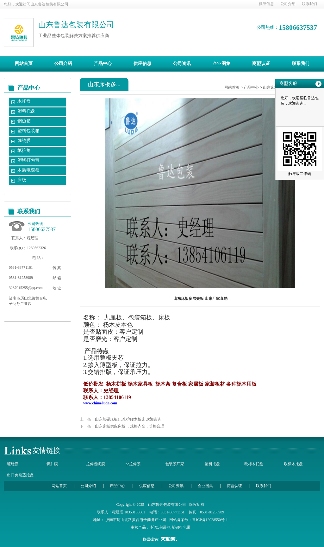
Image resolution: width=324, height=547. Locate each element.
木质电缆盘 (28, 170)
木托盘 (24, 101)
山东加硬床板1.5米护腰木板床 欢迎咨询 (128, 419)
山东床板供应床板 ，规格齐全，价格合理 (129, 426)
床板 (21, 179)
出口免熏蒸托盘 (20, 475)
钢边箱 (24, 121)
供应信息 (266, 4)
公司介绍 (288, 4)
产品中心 (103, 63)
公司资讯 (182, 63)
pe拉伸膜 (133, 464)
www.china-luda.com (100, 403)
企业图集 (221, 63)
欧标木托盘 (253, 464)
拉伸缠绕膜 (95, 464)
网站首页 (24, 63)
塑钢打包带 (28, 160)
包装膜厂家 (174, 464)
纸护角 (24, 150)
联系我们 (309, 4)
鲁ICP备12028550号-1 (210, 520)
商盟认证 (261, 63)
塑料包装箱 (28, 130)
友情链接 (46, 450)
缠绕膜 (24, 140)
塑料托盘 (26, 111)
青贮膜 (52, 464)
